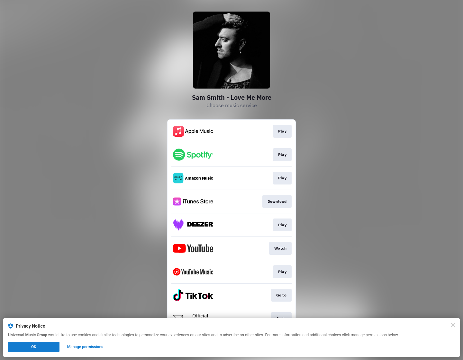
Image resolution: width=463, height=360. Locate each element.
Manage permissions (85, 347)
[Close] (453, 325)
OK (33, 347)
